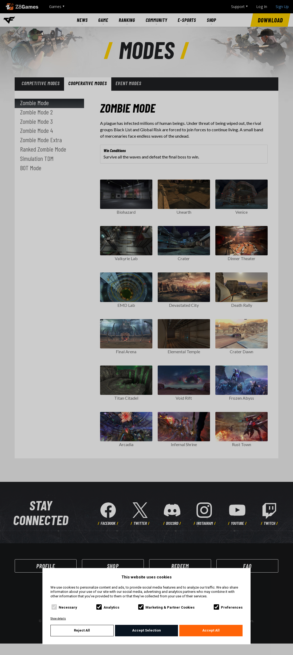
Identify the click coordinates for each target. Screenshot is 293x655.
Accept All (211, 630)
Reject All (82, 630)
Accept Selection (146, 630)
